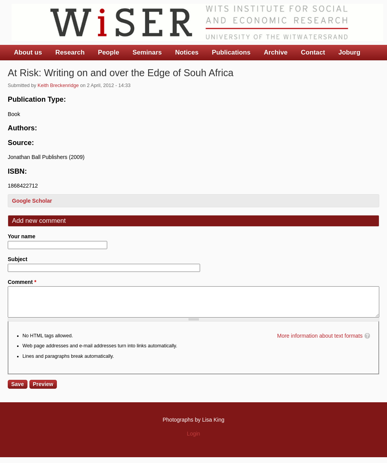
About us (28, 52)
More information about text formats (320, 341)
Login (193, 439)
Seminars (147, 52)
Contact (313, 52)
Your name (21, 236)
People (108, 52)
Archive (276, 52)
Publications (231, 52)
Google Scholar (32, 201)
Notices (187, 52)
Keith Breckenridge (58, 85)
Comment (22, 282)
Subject (17, 259)
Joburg (349, 52)
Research (70, 52)
